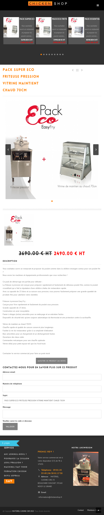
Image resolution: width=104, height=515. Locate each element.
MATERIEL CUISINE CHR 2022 (23, 511)
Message (7, 407)
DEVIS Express (12, 476)
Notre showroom (82, 448)
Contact (81, 510)
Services (9, 448)
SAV (9, 481)
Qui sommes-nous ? (15, 454)
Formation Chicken (15, 471)
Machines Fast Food (15, 467)
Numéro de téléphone (12, 383)
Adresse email (9, 372)
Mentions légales (94, 510)
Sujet (5, 395)
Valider (10, 427)
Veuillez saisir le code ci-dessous (17, 421)
